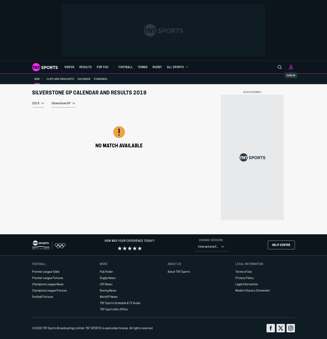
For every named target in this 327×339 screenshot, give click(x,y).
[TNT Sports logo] (45, 67)
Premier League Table (45, 271)
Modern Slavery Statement (252, 290)
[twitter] (281, 328)
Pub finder (106, 271)
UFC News (106, 284)
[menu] (280, 67)
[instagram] (291, 328)
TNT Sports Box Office (114, 309)
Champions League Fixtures (49, 290)
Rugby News (108, 278)
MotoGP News (109, 296)
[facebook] (271, 328)
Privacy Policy (244, 278)
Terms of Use (243, 271)
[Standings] (105, 79)
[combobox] (38, 107)
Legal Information (246, 284)
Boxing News (108, 290)
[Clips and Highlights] (62, 79)
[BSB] (39, 79)
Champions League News (48, 284)
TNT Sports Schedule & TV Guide (120, 303)
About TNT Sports (179, 271)
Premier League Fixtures (47, 278)
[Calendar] (87, 79)
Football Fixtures (42, 296)
